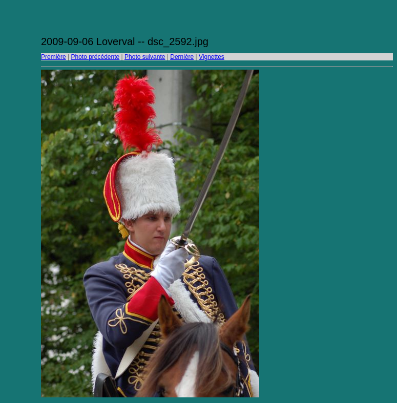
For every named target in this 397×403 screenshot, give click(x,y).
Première (53, 56)
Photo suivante (144, 56)
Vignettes (211, 56)
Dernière (182, 56)
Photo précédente (95, 56)
